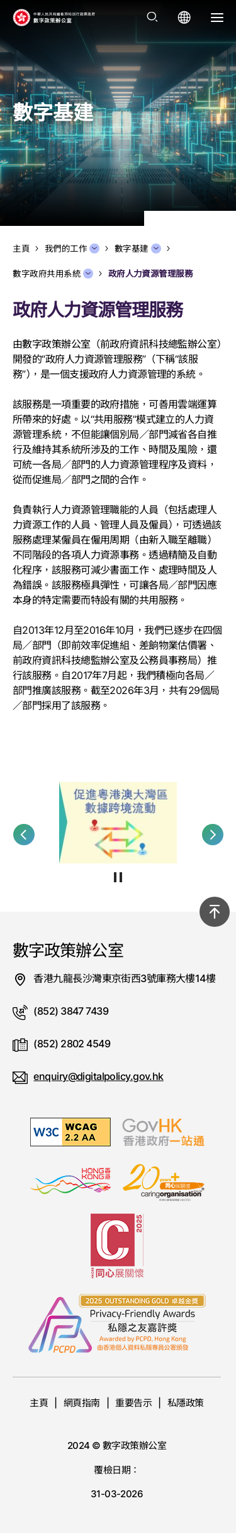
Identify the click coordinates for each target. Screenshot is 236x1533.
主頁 (39, 1403)
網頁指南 (82, 1403)
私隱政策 (185, 1403)
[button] (24, 834)
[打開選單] (217, 17)
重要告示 (133, 1403)
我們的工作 (72, 248)
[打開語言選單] (184, 17)
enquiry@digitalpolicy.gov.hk (98, 1076)
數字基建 (138, 248)
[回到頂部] (214, 912)
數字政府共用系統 (53, 274)
